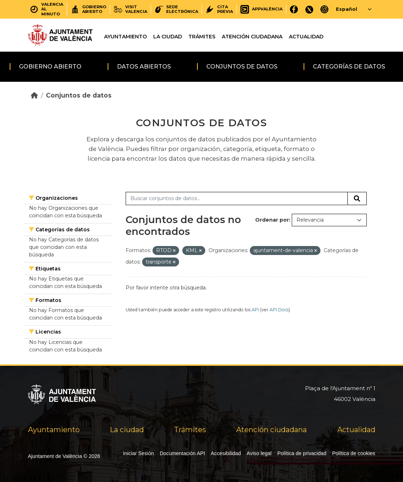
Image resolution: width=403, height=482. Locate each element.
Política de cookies (353, 453)
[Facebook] (294, 9)
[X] (309, 9)
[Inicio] (34, 95)
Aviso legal (259, 453)
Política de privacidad (302, 453)
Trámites (201, 36)
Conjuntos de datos (241, 66)
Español (346, 9)
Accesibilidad (226, 453)
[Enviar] (357, 198)
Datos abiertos (144, 66)
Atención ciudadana (252, 36)
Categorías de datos (349, 66)
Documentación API (182, 453)
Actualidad (306, 36)
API (255, 309)
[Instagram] (324, 9)
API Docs (279, 309)
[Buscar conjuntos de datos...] (237, 198)
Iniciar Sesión (138, 453)
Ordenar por (272, 220)
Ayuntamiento (125, 36)
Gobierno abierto (50, 66)
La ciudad (167, 36)
